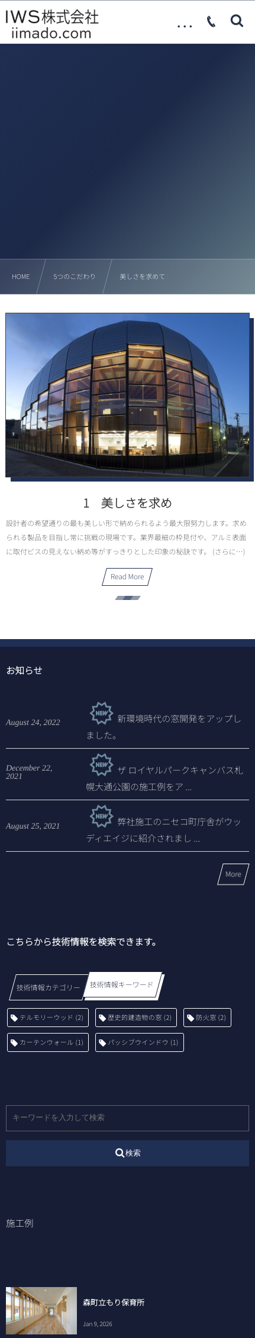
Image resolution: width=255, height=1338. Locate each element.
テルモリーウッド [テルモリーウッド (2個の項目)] (51, 1017)
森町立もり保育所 (113, 1302)
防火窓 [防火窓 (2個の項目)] (211, 1017)
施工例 (20, 1223)
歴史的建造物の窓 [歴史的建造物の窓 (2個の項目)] (140, 1017)
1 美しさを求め (127, 502)
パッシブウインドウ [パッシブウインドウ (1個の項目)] (143, 1042)
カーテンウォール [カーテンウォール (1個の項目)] (51, 1042)
